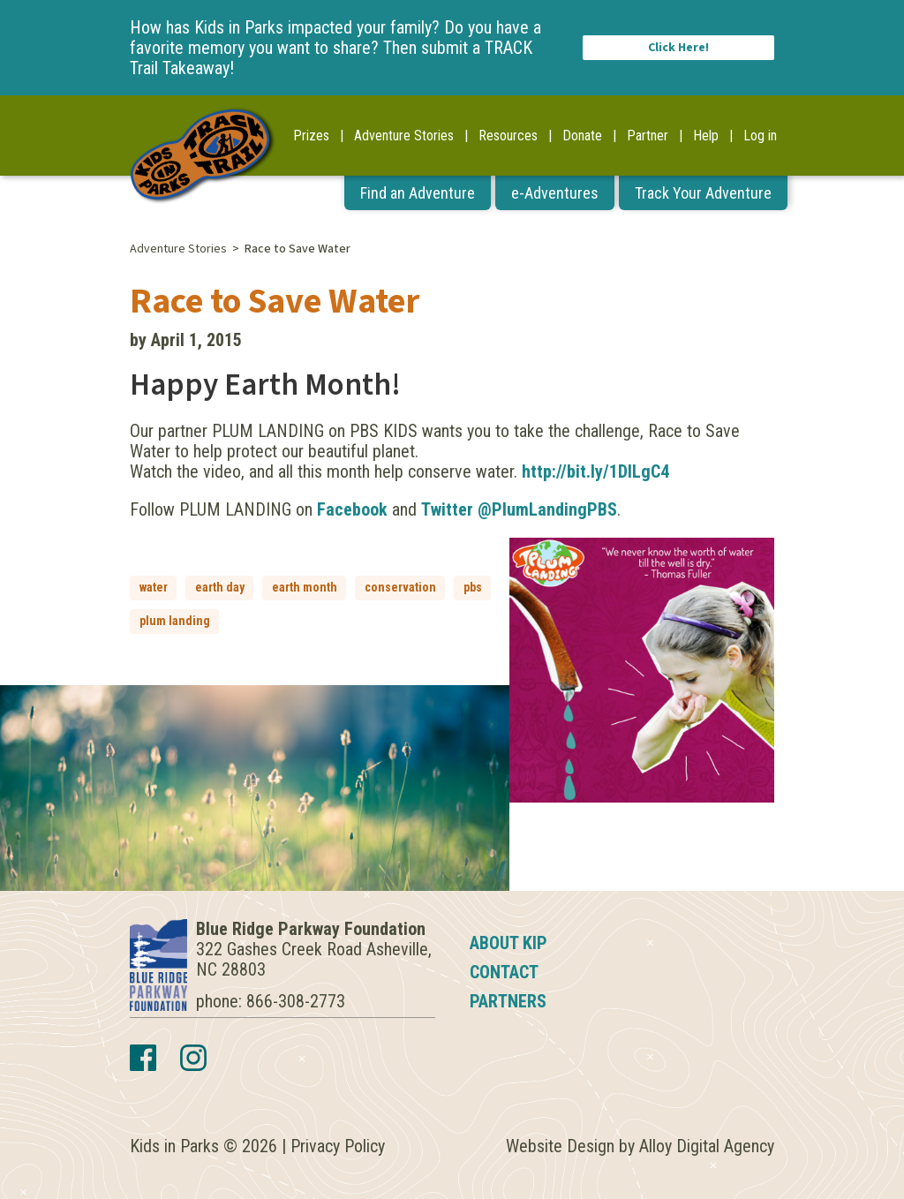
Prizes (311, 135)
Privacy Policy (337, 1146)
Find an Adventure (417, 193)
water (153, 587)
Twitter (447, 509)
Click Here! (678, 48)
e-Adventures (555, 193)
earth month (304, 587)
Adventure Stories (404, 135)
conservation (400, 587)
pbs (472, 587)
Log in (760, 135)
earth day (220, 587)
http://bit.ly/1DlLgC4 (595, 471)
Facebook (352, 509)
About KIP (508, 943)
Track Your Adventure (703, 193)
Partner (647, 135)
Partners (508, 1001)
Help (706, 135)
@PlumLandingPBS (547, 509)
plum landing (174, 621)
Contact (504, 972)
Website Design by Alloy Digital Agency (640, 1146)
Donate (582, 135)
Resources (508, 135)
